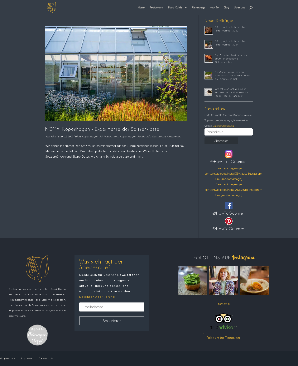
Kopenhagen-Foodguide (135, 136)
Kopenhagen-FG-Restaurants (100, 136)
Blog (226, 7)
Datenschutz (46, 358)
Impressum (27, 358)
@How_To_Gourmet (228, 161)
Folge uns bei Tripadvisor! (224, 337)
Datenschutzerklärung (223, 125)
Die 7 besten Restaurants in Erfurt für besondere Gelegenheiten (231, 58)
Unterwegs (198, 7)
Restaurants (156, 7)
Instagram (224, 303)
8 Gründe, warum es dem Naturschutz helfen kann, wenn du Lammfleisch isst (232, 75)
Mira (53, 136)
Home (141, 7)
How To (214, 7)
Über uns (239, 7)
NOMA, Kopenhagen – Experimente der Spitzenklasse (102, 129)
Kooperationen (8, 358)
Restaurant (159, 136)
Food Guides (176, 7)
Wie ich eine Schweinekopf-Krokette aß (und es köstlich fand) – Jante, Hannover (231, 92)
